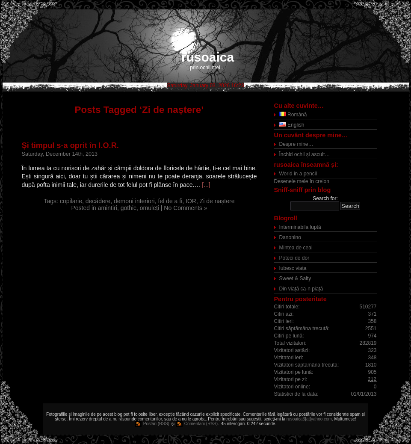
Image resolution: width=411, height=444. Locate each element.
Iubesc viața (293, 268)
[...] (206, 184)
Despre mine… (296, 144)
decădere (98, 201)
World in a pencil (298, 174)
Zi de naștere (217, 201)
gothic (128, 207)
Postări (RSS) (156, 423)
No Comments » (185, 207)
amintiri (107, 207)
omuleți (149, 207)
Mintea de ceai (296, 248)
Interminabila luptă (300, 227)
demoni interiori (134, 201)
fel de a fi (170, 201)
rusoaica (207, 57)
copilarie (71, 201)
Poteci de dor (294, 258)
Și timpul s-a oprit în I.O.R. (70, 145)
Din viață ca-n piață (301, 289)
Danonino (290, 237)
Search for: (325, 198)
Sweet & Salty (295, 278)
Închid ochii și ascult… (304, 154)
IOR (191, 201)
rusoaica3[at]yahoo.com (309, 419)
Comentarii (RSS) (201, 423)
